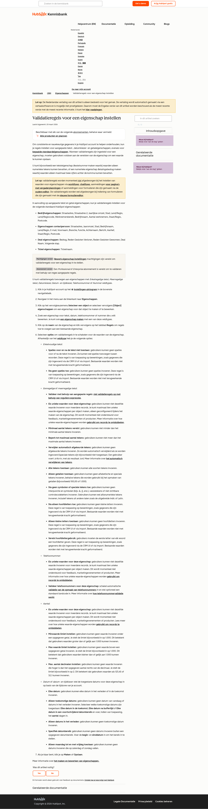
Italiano (81, 50)
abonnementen (80, 132)
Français (81, 46)
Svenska (81, 56)
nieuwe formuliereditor (71, 195)
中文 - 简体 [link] (82, 80)
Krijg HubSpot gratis (163, 3)
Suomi (80, 60)
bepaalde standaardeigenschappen (50, 152)
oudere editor (42, 192)
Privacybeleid (145, 801)
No (52, 773)
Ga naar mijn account (81, 89)
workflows (73, 184)
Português (82, 43)
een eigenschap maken (72, 319)
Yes (39, 773)
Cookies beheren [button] (163, 801)
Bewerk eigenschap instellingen (70, 259)
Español (81, 33)
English (80, 83)
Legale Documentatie (124, 801)
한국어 (80, 73)
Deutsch (81, 36)
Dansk (80, 66)
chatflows (85, 184)
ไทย (79, 76)
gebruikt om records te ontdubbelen (105, 422)
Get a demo (140, 3)
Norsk (80, 70)
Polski (80, 53)
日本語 (80, 40)
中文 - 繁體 (82, 63)
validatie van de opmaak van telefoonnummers (72, 590)
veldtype (61, 338)
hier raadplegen (94, 109)
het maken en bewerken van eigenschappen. (76, 761)
